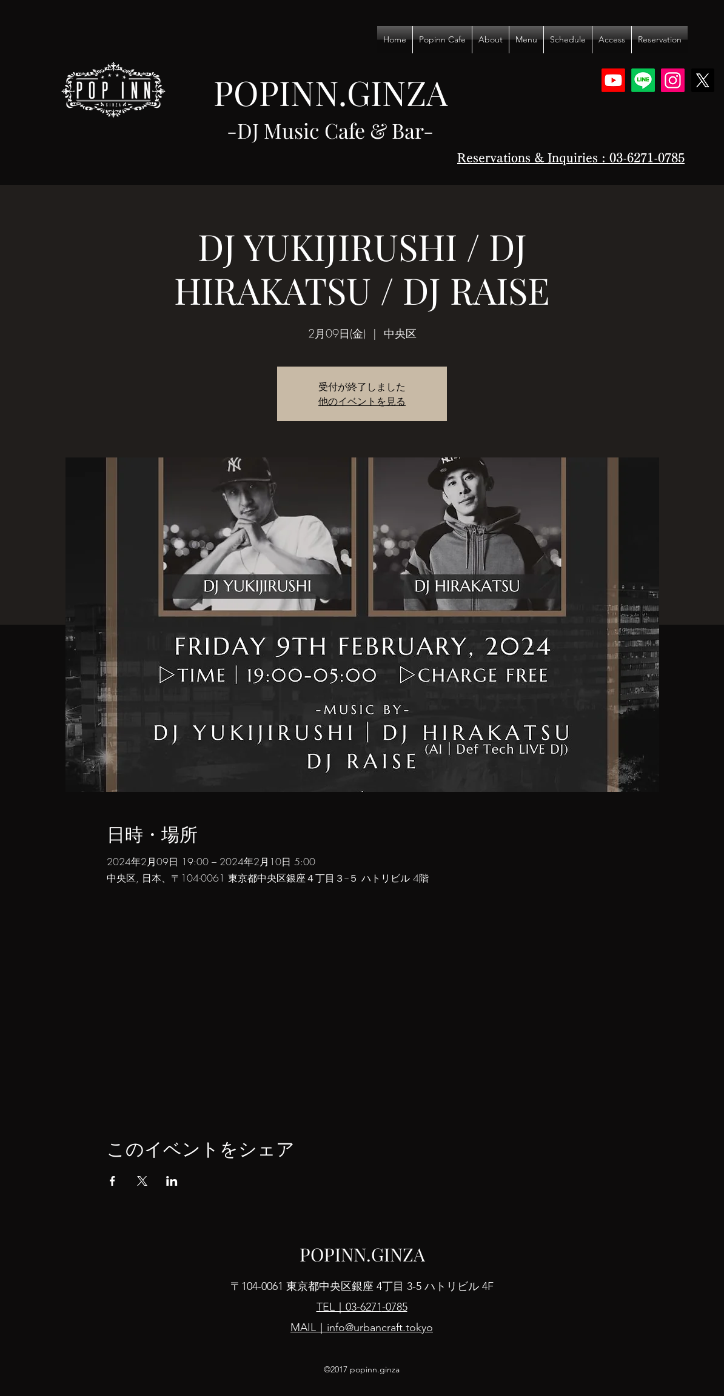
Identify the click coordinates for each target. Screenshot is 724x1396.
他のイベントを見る (362, 401)
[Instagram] (673, 80)
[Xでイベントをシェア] (142, 1181)
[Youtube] (613, 80)
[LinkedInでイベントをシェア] (172, 1181)
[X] (702, 80)
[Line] (643, 80)
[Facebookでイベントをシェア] (112, 1181)
